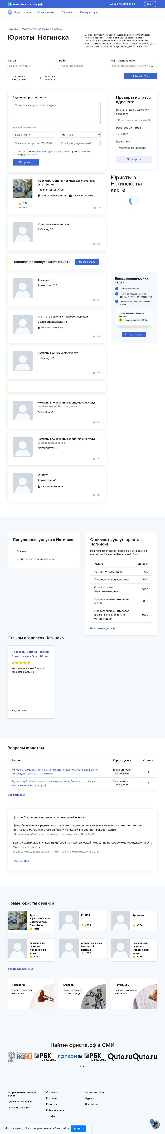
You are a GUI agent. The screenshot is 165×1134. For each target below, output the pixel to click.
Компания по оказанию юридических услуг (67, 402)
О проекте (52, 1092)
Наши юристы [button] (45, 12)
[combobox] (31, 66)
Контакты (51, 1098)
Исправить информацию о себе (22, 1094)
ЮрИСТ (43, 475)
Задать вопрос (20, 12)
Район (63, 60)
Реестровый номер (128, 127)
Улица (12, 60)
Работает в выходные (47, 78)
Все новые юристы (20, 968)
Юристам (51, 1104)
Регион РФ (123, 141)
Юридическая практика (54, 224)
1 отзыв (23, 207)
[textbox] (31, 66)
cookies (26, 1128)
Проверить (134, 159)
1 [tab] (80, 1066)
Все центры (21, 861)
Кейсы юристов (55, 1110)
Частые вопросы (94, 1092)
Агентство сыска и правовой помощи (63, 316)
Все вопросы (16, 794)
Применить (140, 75)
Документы (91, 1104)
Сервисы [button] (67, 12)
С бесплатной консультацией (17, 78)
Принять (78, 1128)
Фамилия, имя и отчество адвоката (132, 111)
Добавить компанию (120, 3)
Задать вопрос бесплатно (30, 97)
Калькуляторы (88, 12)
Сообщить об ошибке (20, 1107)
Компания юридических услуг (58, 353)
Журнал (89, 1098)
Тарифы (50, 1116)
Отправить (26, 162)
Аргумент (44, 280)
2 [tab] (84, 1066)
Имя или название (123, 60)
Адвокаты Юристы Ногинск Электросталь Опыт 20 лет (66, 182)
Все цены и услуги (102, 628)
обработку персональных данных (52, 151)
